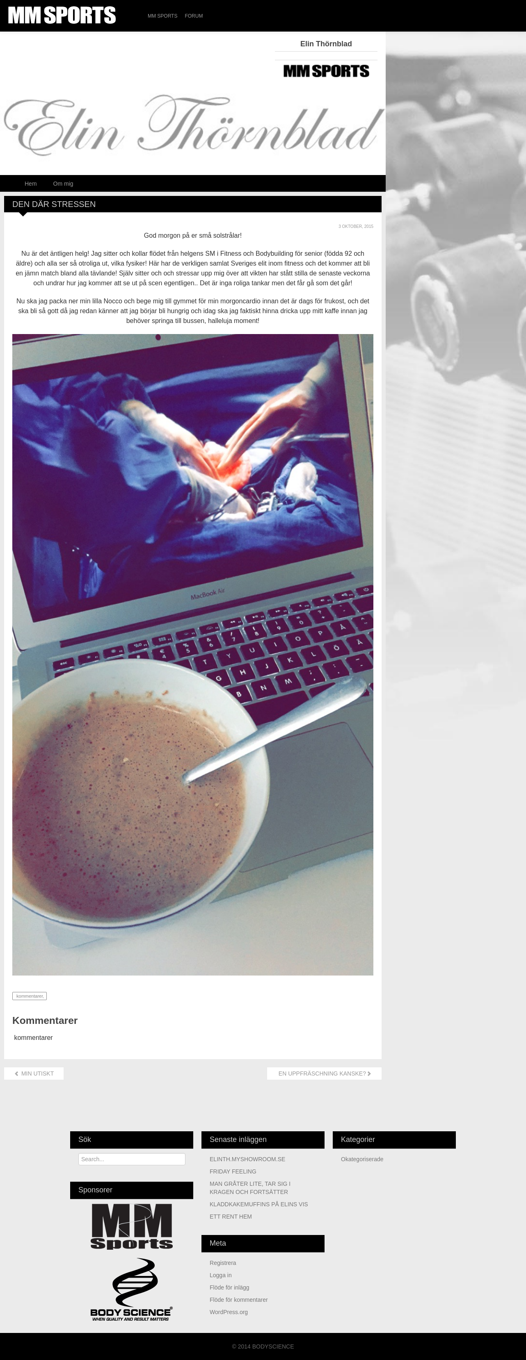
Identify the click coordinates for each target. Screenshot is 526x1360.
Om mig (63, 183)
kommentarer (29, 996)
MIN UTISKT (34, 1073)
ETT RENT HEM (231, 1216)
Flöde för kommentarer (239, 1299)
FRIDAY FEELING (233, 1171)
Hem (31, 183)
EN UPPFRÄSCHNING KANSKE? (324, 1073)
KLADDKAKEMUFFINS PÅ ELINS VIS (259, 1204)
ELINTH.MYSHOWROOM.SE (247, 1159)
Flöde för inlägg (229, 1287)
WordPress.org (229, 1312)
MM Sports (162, 16)
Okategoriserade (362, 1159)
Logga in (221, 1275)
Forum (194, 16)
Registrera (223, 1263)
